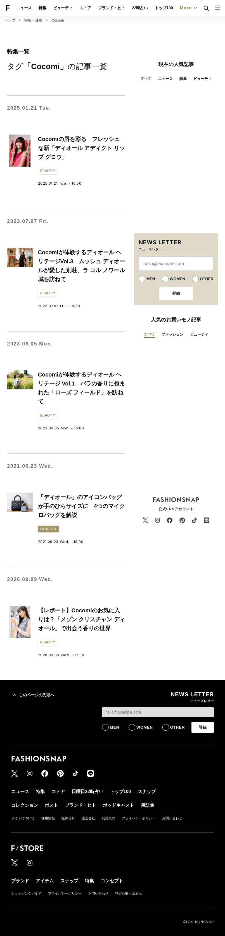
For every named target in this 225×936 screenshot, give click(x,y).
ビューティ (63, 8)
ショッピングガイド (26, 893)
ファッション (172, 334)
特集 (42, 8)
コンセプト (112, 880)
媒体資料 (68, 818)
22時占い (140, 8)
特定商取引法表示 (128, 893)
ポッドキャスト (118, 805)
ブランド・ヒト (111, 8)
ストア (85, 8)
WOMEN (177, 279)
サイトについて (23, 818)
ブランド (20, 880)
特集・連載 (33, 20)
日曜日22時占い (87, 791)
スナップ (147, 791)
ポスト (51, 805)
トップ (9, 20)
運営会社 (88, 818)
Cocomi (57, 20)
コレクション (24, 805)
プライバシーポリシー (138, 818)
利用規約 (108, 818)
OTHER (207, 279)
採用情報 (48, 818)
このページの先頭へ (32, 695)
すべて (146, 78)
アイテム (45, 880)
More (189, 7)
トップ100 (164, 8)
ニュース (24, 8)
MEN (150, 279)
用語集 (147, 805)
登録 (176, 293)
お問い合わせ (172, 818)
